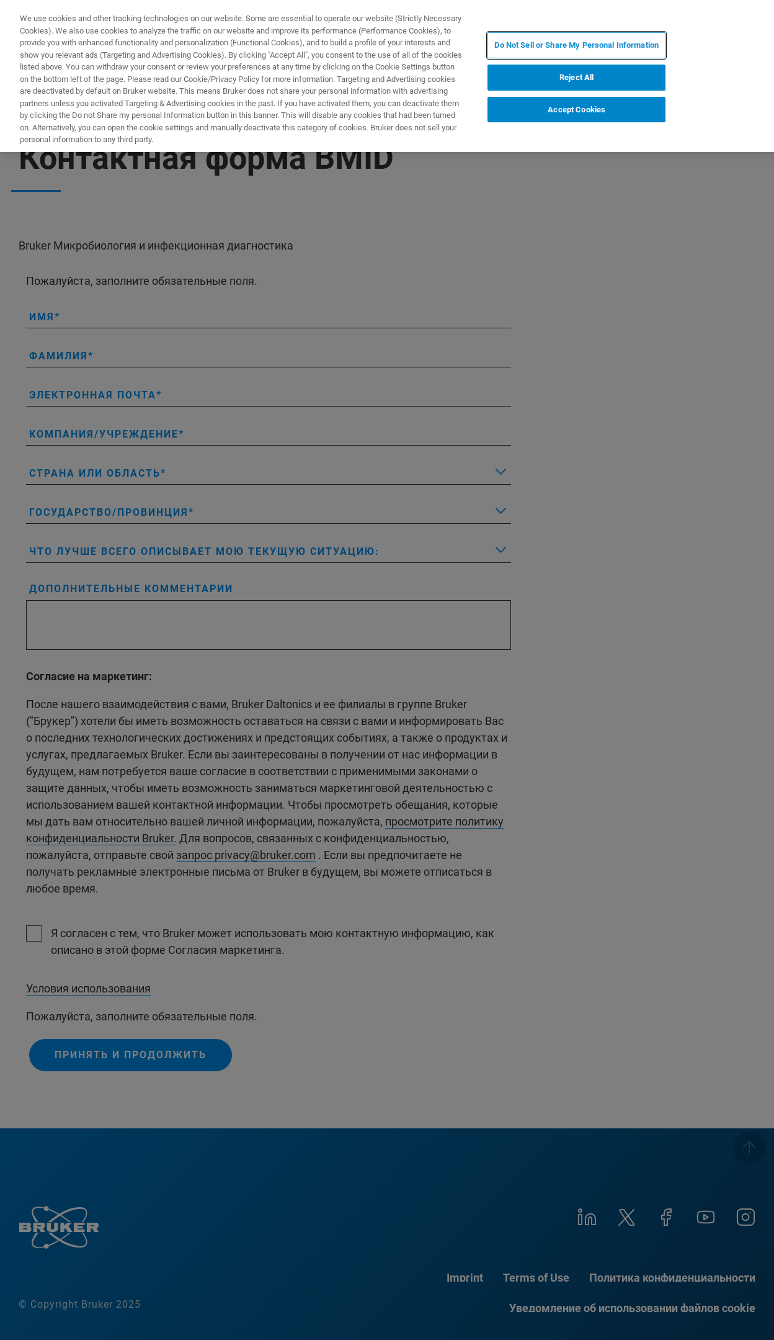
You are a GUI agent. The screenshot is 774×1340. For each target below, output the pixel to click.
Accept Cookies (576, 109)
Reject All (576, 77)
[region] (387, 76)
